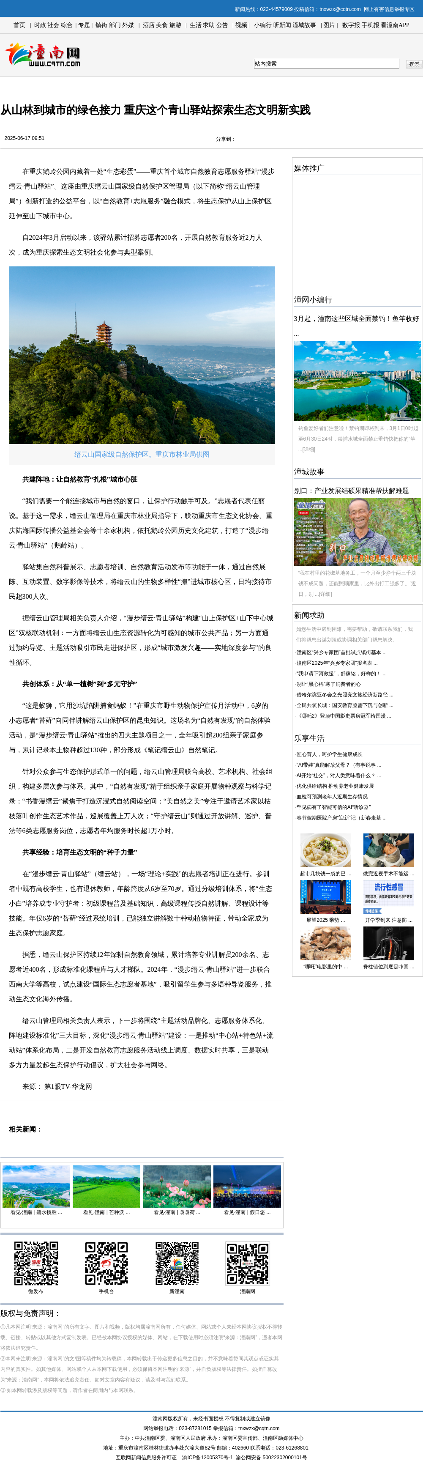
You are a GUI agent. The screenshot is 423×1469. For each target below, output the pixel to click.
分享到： (226, 139)
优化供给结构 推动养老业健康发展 (335, 786)
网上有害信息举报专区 (389, 9)
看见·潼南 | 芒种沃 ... (106, 1212)
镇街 (101, 25)
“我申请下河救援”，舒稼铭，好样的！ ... (342, 674)
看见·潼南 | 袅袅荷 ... (177, 1212)
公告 (222, 25)
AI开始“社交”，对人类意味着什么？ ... (339, 775)
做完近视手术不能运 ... (388, 874)
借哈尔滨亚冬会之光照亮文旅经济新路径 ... (345, 695)
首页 (19, 25)
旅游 (175, 25)
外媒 (128, 25)
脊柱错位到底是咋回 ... (388, 967)
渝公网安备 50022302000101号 (271, 1458)
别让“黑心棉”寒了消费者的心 (329, 684)
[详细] (309, 449)
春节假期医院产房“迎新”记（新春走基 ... (342, 818)
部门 (115, 25)
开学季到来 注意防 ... (389, 920)
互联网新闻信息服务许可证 (146, 1458)
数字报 (351, 25)
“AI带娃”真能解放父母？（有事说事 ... (339, 765)
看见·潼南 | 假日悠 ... (247, 1212)
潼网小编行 (313, 300)
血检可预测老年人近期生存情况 (332, 797)
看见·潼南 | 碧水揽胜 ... (36, 1212)
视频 (241, 25)
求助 (209, 25)
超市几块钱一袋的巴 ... (325, 874)
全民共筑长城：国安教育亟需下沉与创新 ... (345, 705)
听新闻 (282, 25)
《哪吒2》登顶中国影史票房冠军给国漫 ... (344, 716)
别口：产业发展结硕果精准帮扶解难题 (351, 490)
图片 (329, 25)
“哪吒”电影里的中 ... (325, 967)
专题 (83, 25)
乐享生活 (309, 738)
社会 (53, 25)
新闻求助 (309, 615)
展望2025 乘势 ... (325, 920)
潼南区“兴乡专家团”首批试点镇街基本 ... (342, 652)
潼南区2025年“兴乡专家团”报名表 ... (337, 663)
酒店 (149, 25)
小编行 (263, 25)
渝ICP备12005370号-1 (207, 1458)
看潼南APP (395, 25)
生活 (196, 25)
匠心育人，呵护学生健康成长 (330, 754)
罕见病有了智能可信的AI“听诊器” (334, 807)
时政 (40, 25)
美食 (162, 25)
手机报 (370, 25)
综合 (67, 25)
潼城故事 (304, 25)
